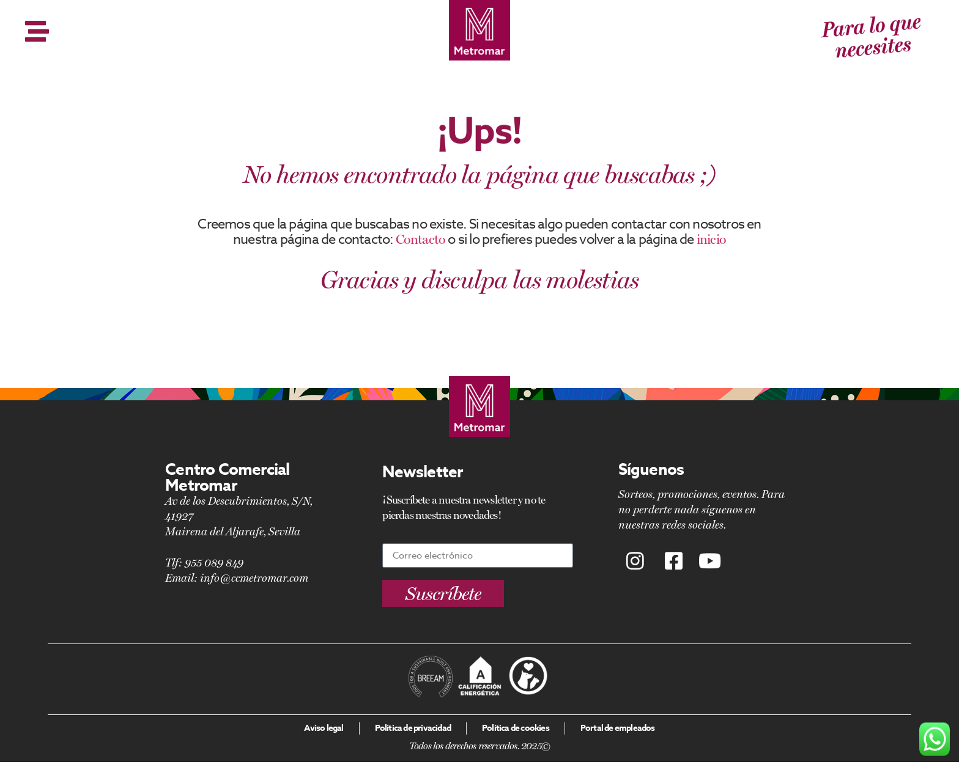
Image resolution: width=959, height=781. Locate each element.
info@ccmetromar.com (254, 577)
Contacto (421, 239)
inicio (711, 239)
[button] (443, 593)
